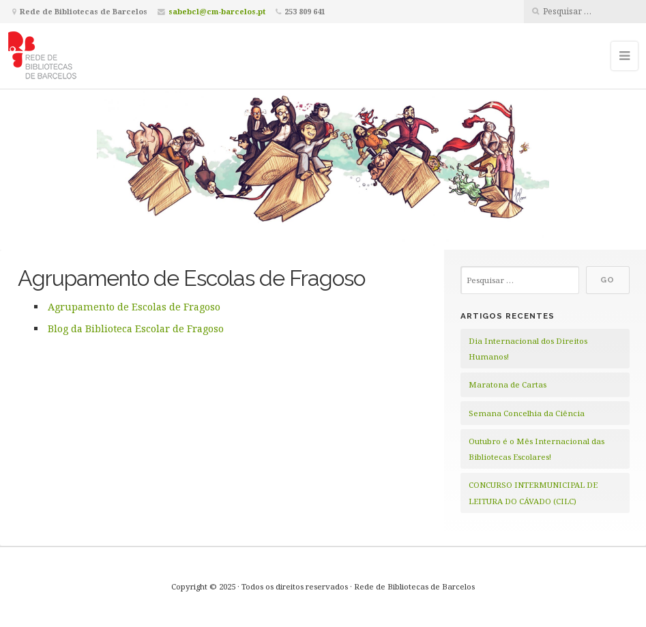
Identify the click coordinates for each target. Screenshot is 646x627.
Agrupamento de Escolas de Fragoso (134, 306)
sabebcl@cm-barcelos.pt (216, 11)
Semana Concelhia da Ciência (527, 413)
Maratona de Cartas (507, 384)
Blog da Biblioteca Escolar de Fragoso (136, 328)
